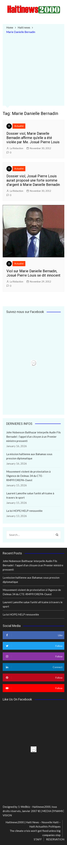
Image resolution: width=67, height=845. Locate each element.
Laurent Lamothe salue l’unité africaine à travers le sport (30, 495)
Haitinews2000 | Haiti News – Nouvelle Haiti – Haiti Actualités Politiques (33, 824)
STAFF (38, 839)
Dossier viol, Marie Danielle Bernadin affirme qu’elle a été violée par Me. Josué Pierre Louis (32, 137)
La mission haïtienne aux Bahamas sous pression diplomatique (29, 456)
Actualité (19, 126)
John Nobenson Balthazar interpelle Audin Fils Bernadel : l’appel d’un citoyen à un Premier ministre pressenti (33, 436)
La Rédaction (16, 148)
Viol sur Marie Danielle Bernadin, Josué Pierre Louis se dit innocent (33, 273)
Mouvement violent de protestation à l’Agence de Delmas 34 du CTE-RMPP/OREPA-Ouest (28, 476)
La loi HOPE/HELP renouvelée (24, 510)
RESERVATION (55, 839)
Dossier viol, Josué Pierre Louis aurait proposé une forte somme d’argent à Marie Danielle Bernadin (33, 180)
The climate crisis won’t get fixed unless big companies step (35, 833)
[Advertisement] (33, 69)
